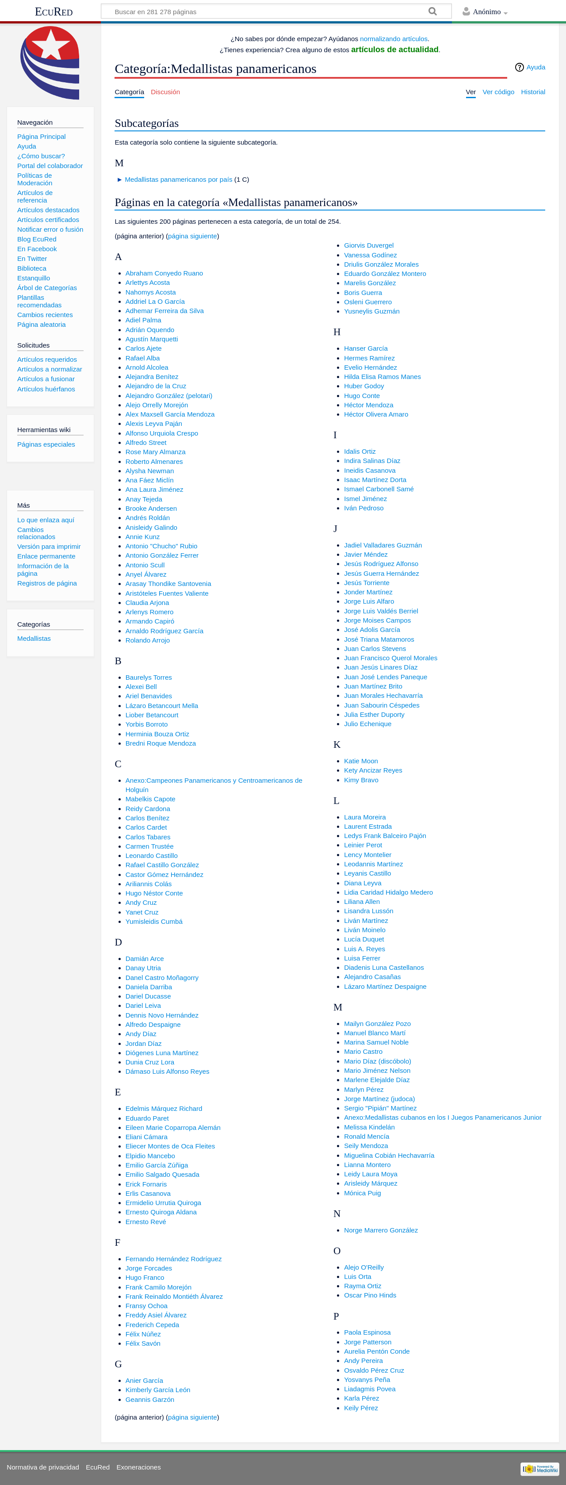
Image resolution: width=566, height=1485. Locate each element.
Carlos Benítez (148, 818)
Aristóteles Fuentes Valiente (167, 593)
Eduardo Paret (147, 1118)
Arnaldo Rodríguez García (164, 631)
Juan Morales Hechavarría (383, 695)
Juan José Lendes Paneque (385, 677)
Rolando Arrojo (148, 640)
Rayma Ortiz (362, 1286)
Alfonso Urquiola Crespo (162, 433)
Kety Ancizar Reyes (373, 770)
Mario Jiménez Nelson (377, 1070)
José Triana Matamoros (379, 639)
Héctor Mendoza (368, 405)
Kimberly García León (158, 1389)
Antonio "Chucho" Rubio (162, 546)
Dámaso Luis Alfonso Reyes (168, 1071)
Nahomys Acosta (151, 292)
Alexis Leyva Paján (154, 423)
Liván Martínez (366, 920)
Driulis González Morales (381, 264)
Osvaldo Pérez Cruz (374, 1370)
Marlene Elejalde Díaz (377, 1079)
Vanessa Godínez (370, 255)
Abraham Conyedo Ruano (164, 273)
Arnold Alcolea (147, 367)
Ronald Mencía (366, 1136)
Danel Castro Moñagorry (162, 977)
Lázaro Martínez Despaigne (385, 986)
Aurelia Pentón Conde (377, 1351)
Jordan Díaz (144, 1043)
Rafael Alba (143, 358)
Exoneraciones (138, 1467)
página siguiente (192, 236)
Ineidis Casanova (370, 470)
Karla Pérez (361, 1398)
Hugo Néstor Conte (154, 893)
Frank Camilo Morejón (158, 1287)
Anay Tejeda (144, 499)
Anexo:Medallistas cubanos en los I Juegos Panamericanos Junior (443, 1117)
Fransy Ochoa (147, 1305)
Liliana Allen (362, 901)
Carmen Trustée (150, 846)
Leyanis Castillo (367, 873)
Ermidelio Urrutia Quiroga (163, 1202)
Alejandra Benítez (152, 376)
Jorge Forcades (149, 1268)
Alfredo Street (146, 442)
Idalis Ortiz (360, 451)
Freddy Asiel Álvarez (156, 1315)
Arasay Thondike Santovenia (168, 583)
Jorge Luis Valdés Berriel (381, 611)
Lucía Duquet (364, 939)
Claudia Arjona (147, 602)
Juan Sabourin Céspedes (382, 705)
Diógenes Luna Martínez (162, 1052)
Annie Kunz (143, 536)
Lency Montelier (367, 854)
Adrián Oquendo (150, 329)
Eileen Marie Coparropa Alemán (173, 1127)
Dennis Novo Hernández (162, 1015)
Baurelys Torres (149, 677)
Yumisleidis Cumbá (154, 921)
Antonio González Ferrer (162, 555)
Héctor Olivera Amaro (376, 414)
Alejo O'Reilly (364, 1267)
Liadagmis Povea (370, 1389)
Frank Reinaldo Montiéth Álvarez (174, 1296)
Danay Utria (143, 968)
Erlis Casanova (148, 1193)
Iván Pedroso (364, 508)
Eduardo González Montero (385, 273)
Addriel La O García (155, 301)
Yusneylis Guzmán (372, 311)
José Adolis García (372, 629)
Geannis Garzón (150, 1399)
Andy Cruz (141, 902)
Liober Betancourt (152, 715)
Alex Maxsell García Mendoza (170, 414)
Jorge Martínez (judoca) (379, 1098)
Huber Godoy (364, 386)
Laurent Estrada (368, 826)
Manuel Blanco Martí (374, 1033)
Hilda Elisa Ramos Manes (382, 376)
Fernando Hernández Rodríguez (174, 1259)
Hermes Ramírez (369, 358)
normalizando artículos (394, 38)
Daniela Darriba (149, 987)
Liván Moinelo (365, 930)
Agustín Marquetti (152, 339)
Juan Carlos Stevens (375, 648)
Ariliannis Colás (149, 884)
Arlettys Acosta (148, 282)
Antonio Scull (145, 565)
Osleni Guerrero (368, 302)
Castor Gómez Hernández (164, 874)
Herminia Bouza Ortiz (157, 734)
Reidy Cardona (148, 808)
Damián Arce (145, 958)
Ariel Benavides (149, 696)
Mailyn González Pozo (377, 1023)
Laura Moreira (365, 817)
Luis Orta (357, 1276)
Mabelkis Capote (151, 799)
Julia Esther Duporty (374, 714)
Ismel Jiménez (365, 498)
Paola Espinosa (367, 1332)
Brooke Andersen (151, 508)
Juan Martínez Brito (373, 686)
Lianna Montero (367, 1164)
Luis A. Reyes (364, 949)
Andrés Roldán (148, 517)
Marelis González (370, 283)
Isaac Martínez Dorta (375, 479)
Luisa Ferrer (362, 958)
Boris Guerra (363, 292)
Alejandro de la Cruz (156, 386)
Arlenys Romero (150, 612)
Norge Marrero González (381, 1230)
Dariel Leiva (143, 1005)
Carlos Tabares (148, 837)
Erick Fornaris (146, 1184)
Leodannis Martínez (373, 864)
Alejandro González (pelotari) (169, 395)
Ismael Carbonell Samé (379, 489)
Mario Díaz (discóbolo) (377, 1061)
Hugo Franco (145, 1277)
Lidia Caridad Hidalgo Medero (388, 892)
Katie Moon (361, 761)
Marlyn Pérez (363, 1089)
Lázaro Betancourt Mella (162, 705)
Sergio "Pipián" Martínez (380, 1108)
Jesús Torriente (367, 582)
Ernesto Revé (146, 1221)
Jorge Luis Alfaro (369, 601)
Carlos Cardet (146, 827)
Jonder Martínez (368, 592)
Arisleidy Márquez (371, 1183)
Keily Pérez (361, 1408)
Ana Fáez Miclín (150, 480)
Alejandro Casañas (372, 976)
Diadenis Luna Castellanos (384, 967)
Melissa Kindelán (369, 1127)
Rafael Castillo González (162, 865)
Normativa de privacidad (43, 1467)
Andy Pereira (363, 1360)
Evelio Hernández (370, 367)
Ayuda (536, 67)
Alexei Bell (141, 686)
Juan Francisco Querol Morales (390, 658)
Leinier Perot (363, 845)
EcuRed (54, 11)
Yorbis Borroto (147, 724)
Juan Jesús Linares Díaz (380, 667)
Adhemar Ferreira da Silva (165, 310)
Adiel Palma (143, 320)
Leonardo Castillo (152, 855)
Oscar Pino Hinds (370, 1295)
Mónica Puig (362, 1193)
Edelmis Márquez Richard (164, 1108)
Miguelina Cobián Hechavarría (389, 1155)
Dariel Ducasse (148, 996)
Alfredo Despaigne (153, 1024)
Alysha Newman (150, 471)
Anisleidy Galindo (151, 527)
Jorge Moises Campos (377, 620)
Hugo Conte (362, 395)
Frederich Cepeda (153, 1324)
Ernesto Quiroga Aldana (161, 1212)
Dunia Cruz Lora (150, 1062)
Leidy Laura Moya (371, 1174)
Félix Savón (143, 1343)
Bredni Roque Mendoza (161, 743)
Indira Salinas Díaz (372, 460)
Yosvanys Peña (367, 1379)
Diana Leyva (362, 883)
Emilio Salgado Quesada (162, 1174)
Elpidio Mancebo (150, 1156)
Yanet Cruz (142, 912)
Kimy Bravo (361, 780)
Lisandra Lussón (368, 911)
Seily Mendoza (366, 1145)
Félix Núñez (143, 1334)
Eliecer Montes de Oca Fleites (170, 1146)
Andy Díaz (141, 1033)
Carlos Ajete (144, 348)
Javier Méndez (366, 554)
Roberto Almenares (154, 461)
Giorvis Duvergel (369, 245)
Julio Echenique (367, 723)
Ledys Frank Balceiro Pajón (385, 835)
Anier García (144, 1380)
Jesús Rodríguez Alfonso (381, 563)
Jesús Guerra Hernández (381, 573)
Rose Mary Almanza (156, 451)
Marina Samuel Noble (376, 1042)
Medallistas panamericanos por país (178, 179)
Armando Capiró (150, 621)
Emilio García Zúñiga (157, 1165)
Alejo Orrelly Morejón (157, 405)
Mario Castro (363, 1051)
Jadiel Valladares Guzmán (383, 545)
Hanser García (366, 348)
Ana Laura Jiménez (155, 489)
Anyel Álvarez (146, 574)
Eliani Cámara (147, 1137)
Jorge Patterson (367, 1342)
